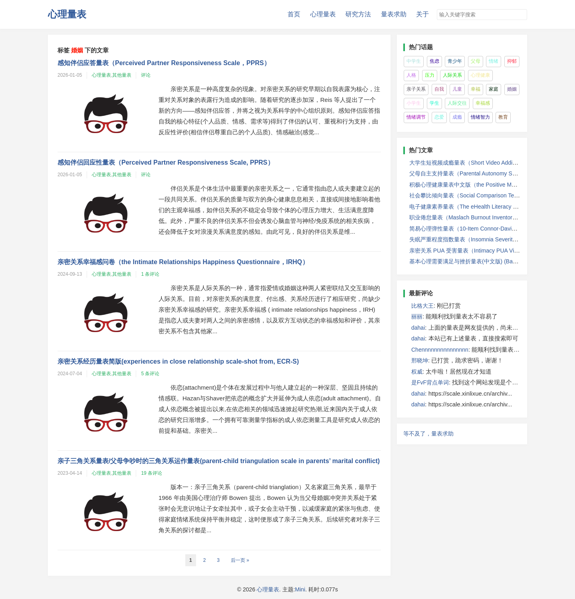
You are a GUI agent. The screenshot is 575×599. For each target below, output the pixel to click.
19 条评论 (151, 473)
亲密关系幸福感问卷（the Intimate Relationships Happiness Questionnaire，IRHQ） (183, 262)
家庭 (493, 89)
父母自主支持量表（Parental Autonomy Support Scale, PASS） (488, 173)
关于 (422, 14)
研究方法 (358, 14)
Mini (300, 589)
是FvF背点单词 (430, 382)
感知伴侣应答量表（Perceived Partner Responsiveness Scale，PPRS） (164, 63)
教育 (503, 117)
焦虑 (434, 61)
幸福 (475, 89)
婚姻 (512, 89)
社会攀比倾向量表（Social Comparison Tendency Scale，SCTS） (491, 195)
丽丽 (416, 316)
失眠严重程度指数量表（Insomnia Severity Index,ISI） (477, 239)
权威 (416, 371)
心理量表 (67, 14)
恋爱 (439, 117)
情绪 (493, 61)
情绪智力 (480, 117)
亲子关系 (416, 89)
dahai (418, 327)
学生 (434, 103)
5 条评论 (150, 373)
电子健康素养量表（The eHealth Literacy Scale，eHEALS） (484, 206)
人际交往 (457, 103)
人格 (411, 75)
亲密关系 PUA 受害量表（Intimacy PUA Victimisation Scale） (485, 250)
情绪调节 (416, 117)
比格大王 (422, 305)
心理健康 (480, 75)
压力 (429, 75)
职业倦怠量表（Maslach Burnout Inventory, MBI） (471, 217)
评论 (146, 75)
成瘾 (457, 117)
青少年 (455, 61)
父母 (475, 61)
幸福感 (483, 103)
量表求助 (393, 14)
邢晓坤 (419, 360)
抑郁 (512, 61)
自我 (439, 89)
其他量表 (121, 75)
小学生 (413, 103)
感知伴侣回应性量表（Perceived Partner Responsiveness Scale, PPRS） (166, 162)
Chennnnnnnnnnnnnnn (439, 349)
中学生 (413, 61)
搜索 (521, 15)
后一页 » (240, 560)
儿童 (457, 89)
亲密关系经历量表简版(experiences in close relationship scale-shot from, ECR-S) (178, 361)
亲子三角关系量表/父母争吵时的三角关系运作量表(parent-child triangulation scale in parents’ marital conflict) (219, 461)
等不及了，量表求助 (428, 433)
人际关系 (452, 75)
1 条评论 (150, 274)
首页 (294, 14)
